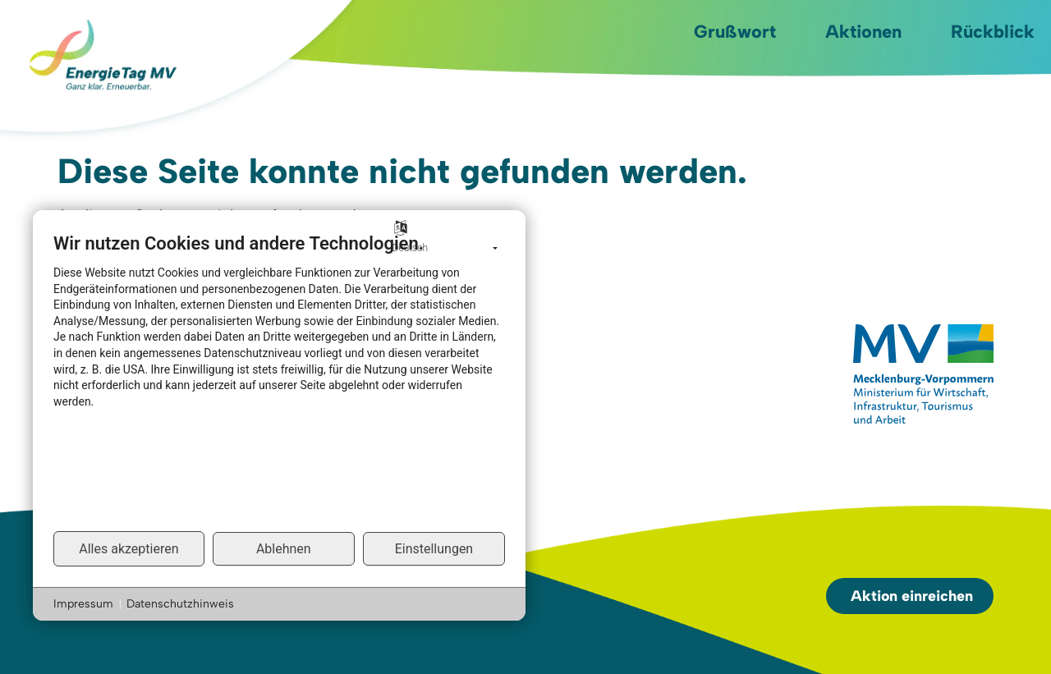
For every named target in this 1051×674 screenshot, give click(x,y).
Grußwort (735, 32)
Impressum (83, 604)
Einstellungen (434, 549)
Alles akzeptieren (128, 549)
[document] (279, 381)
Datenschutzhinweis (180, 604)
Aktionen (863, 32)
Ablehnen (283, 549)
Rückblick (993, 32)
